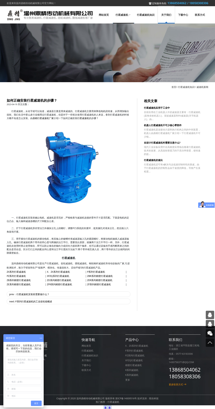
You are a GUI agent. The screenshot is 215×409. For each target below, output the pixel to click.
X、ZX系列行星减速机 (58, 271)
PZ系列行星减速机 (16, 276)
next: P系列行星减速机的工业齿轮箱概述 (30, 301)
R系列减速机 (132, 370)
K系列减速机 (132, 374)
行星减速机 (83, 118)
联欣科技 (154, 398)
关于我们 (86, 360)
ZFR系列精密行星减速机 (59, 284)
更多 (127, 379)
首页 (173, 87)
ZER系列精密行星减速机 (100, 280)
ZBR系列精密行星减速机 (100, 276)
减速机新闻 (202, 87)
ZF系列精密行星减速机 (99, 284)
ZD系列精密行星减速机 (59, 280)
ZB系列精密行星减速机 (19, 280)
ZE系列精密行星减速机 (19, 284)
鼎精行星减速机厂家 (43, 118)
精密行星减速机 (133, 365)
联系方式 (86, 370)
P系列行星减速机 (96, 271)
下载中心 (86, 365)
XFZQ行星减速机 (134, 360)
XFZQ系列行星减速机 (58, 276)
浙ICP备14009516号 (126, 398)
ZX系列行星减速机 (16, 271)
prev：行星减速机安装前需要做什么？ (29, 294)
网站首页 (86, 345)
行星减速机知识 (186, 87)
